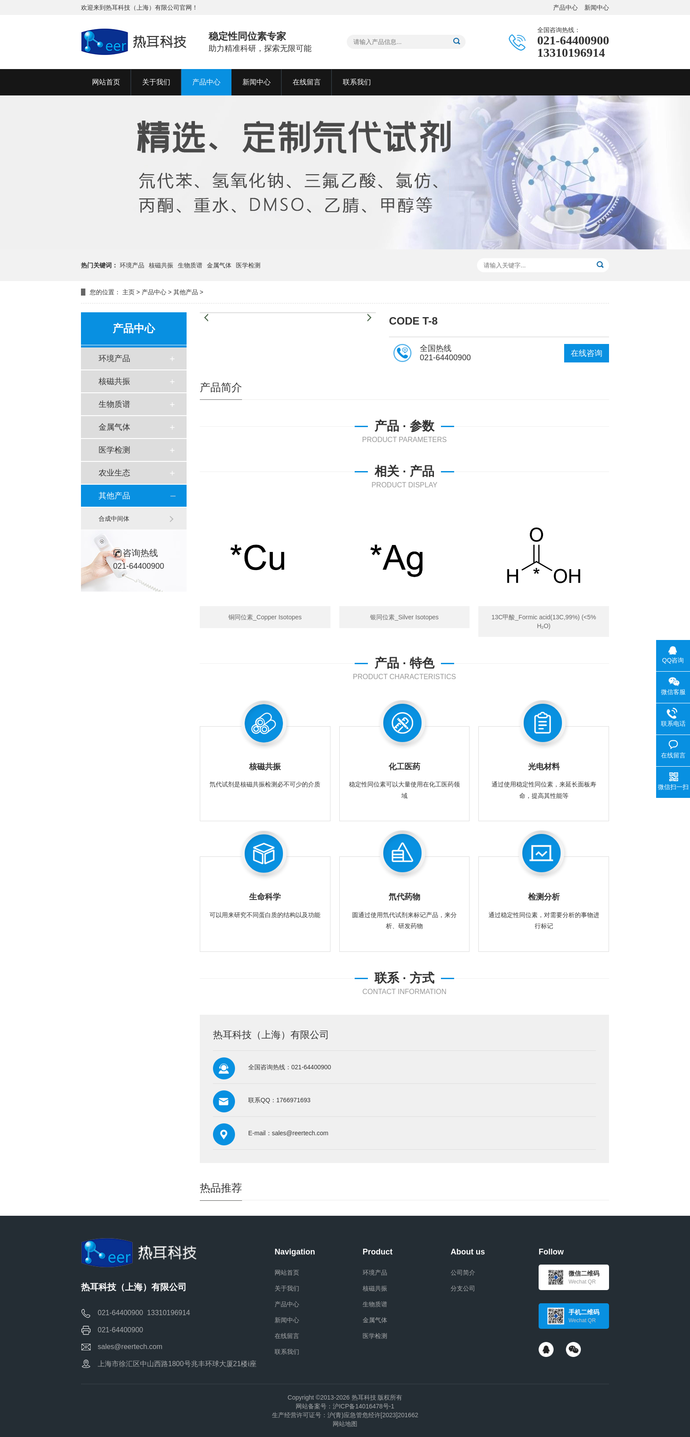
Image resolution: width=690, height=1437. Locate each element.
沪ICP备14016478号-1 (363, 1406)
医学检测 (248, 265)
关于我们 (287, 1288)
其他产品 (185, 292)
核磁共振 (161, 265)
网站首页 (287, 1272)
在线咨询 (586, 353)
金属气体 (219, 265)
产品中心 (565, 7)
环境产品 (132, 265)
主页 (128, 292)
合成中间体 (114, 518)
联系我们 (287, 1351)
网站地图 (345, 1423)
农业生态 (114, 472)
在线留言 (287, 1335)
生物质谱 (190, 265)
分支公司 (463, 1288)
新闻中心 (596, 7)
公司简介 (463, 1272)
